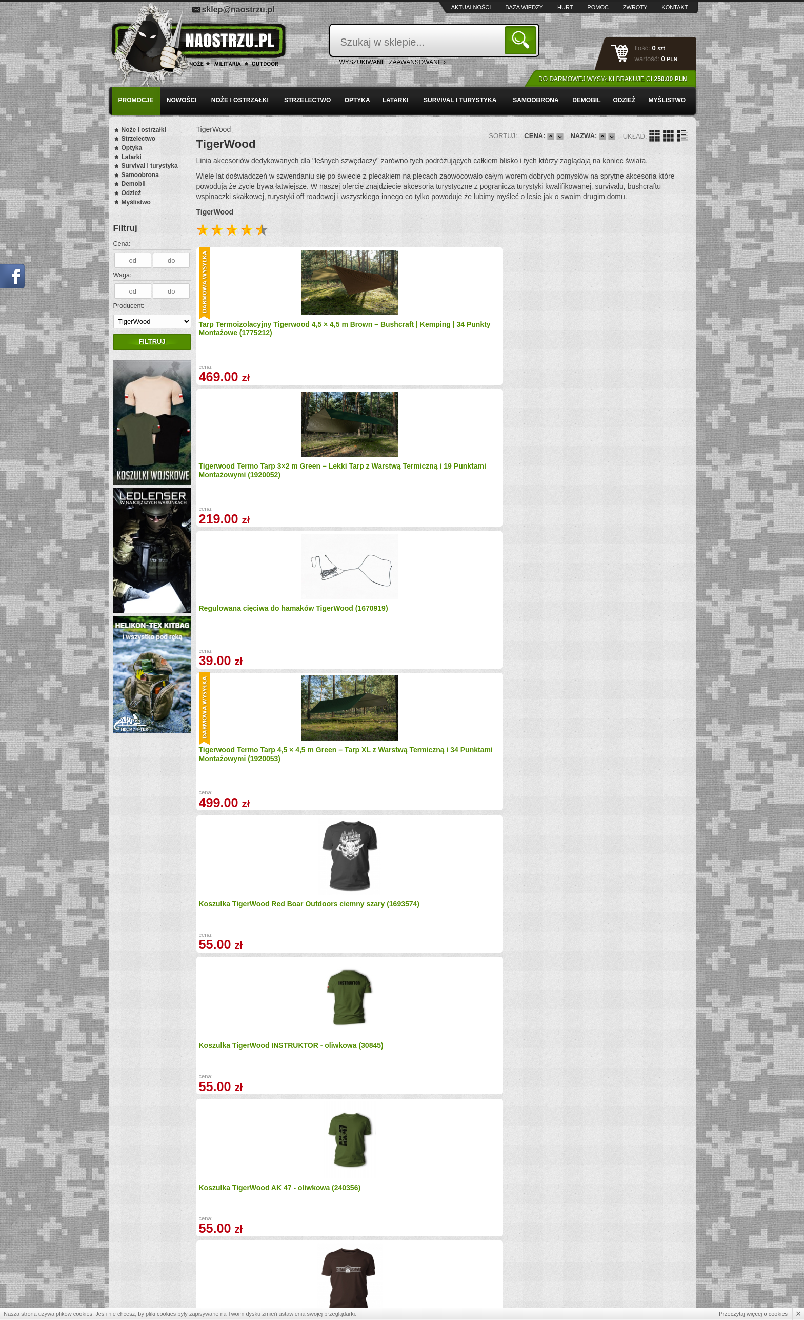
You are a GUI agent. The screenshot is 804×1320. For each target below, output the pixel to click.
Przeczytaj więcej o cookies (753, 1314)
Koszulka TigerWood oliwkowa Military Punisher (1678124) (376, 758)
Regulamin (142, 1271)
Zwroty (635, 7)
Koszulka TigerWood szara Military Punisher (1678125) (495, 758)
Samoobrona (535, 100)
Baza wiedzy (524, 7)
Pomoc (598, 7)
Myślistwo (667, 100)
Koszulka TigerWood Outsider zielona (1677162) (500, 618)
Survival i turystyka (460, 100)
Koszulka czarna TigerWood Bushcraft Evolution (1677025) (250, 618)
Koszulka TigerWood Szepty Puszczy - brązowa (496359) (621, 479)
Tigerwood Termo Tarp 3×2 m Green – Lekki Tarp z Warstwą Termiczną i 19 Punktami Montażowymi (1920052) (374, 336)
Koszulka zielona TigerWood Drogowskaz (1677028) (247, 1037)
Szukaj (522, 40)
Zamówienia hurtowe (156, 1260)
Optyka (357, 100)
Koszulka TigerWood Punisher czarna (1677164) (625, 618)
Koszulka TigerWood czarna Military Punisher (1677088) (371, 618)
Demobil (586, 100)
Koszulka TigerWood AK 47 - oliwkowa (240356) (497, 479)
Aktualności (471, 7)
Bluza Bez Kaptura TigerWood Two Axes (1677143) (375, 1037)
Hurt (565, 7)
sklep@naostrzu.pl (238, 9)
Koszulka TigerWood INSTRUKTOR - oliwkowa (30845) (379, 479)
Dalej (520, 1126)
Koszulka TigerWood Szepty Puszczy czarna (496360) (497, 897)
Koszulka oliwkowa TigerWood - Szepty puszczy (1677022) (627, 897)
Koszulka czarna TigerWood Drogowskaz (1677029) (496, 1037)
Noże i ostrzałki (240, 100)
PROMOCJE (136, 100)
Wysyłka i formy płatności (162, 1249)
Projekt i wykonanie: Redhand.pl (648, 1303)
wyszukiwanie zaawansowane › (392, 62)
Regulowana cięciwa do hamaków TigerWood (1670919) (506, 327)
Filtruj (151, 341)
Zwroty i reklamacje (298, 1260)
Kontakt (674, 7)
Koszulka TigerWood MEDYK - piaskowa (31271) (250, 897)
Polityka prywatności (156, 1282)
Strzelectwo (307, 100)
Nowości (182, 100)
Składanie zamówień (300, 1271)
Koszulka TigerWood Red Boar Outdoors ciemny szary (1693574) (256, 479)
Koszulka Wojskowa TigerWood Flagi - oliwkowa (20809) (627, 758)
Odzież (624, 100)
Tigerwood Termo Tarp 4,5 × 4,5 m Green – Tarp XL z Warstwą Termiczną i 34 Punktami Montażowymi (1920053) (630, 336)
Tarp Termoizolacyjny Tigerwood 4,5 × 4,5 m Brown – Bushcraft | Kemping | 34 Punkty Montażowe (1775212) (254, 336)
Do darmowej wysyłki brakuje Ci (612, 79)
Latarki (396, 100)
